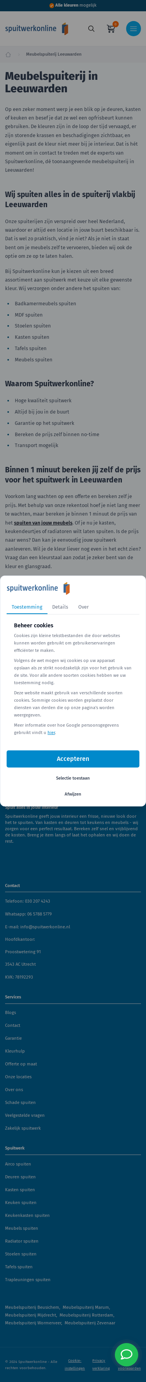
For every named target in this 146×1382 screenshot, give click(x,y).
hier (51, 732)
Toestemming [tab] (27, 607)
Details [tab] (60, 607)
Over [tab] (83, 607)
